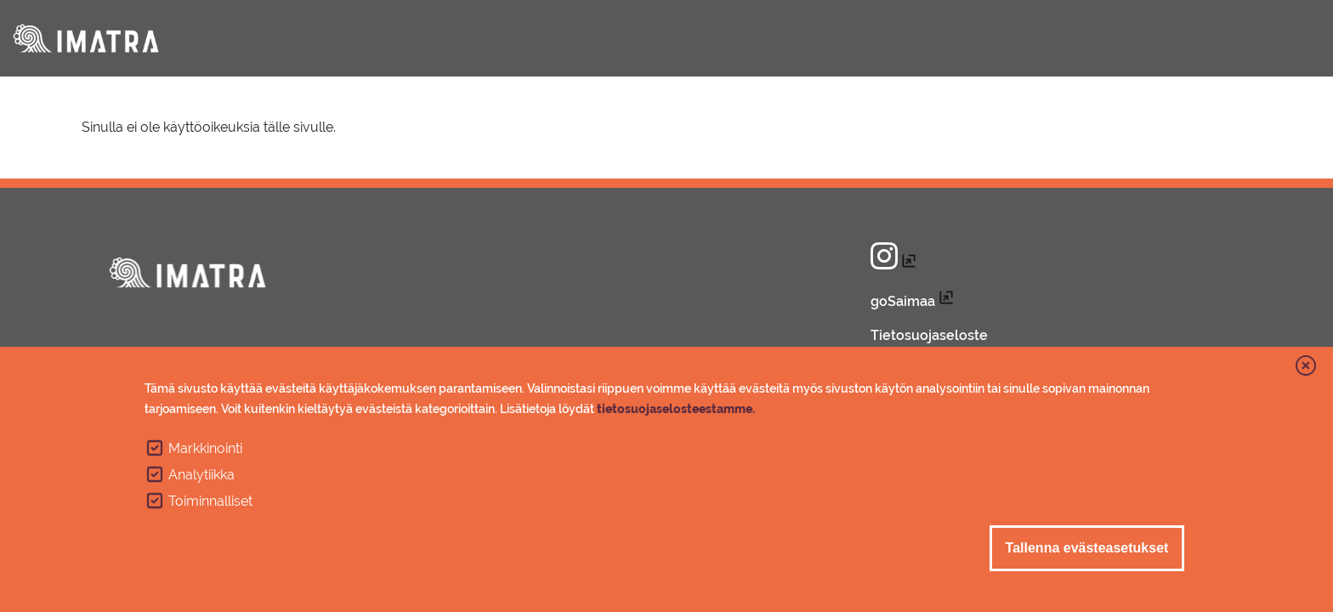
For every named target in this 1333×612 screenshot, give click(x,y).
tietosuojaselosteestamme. (676, 409)
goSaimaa (903, 301)
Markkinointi (205, 448)
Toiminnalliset (210, 501)
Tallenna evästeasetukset (1087, 548)
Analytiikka (201, 475)
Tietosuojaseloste (929, 335)
